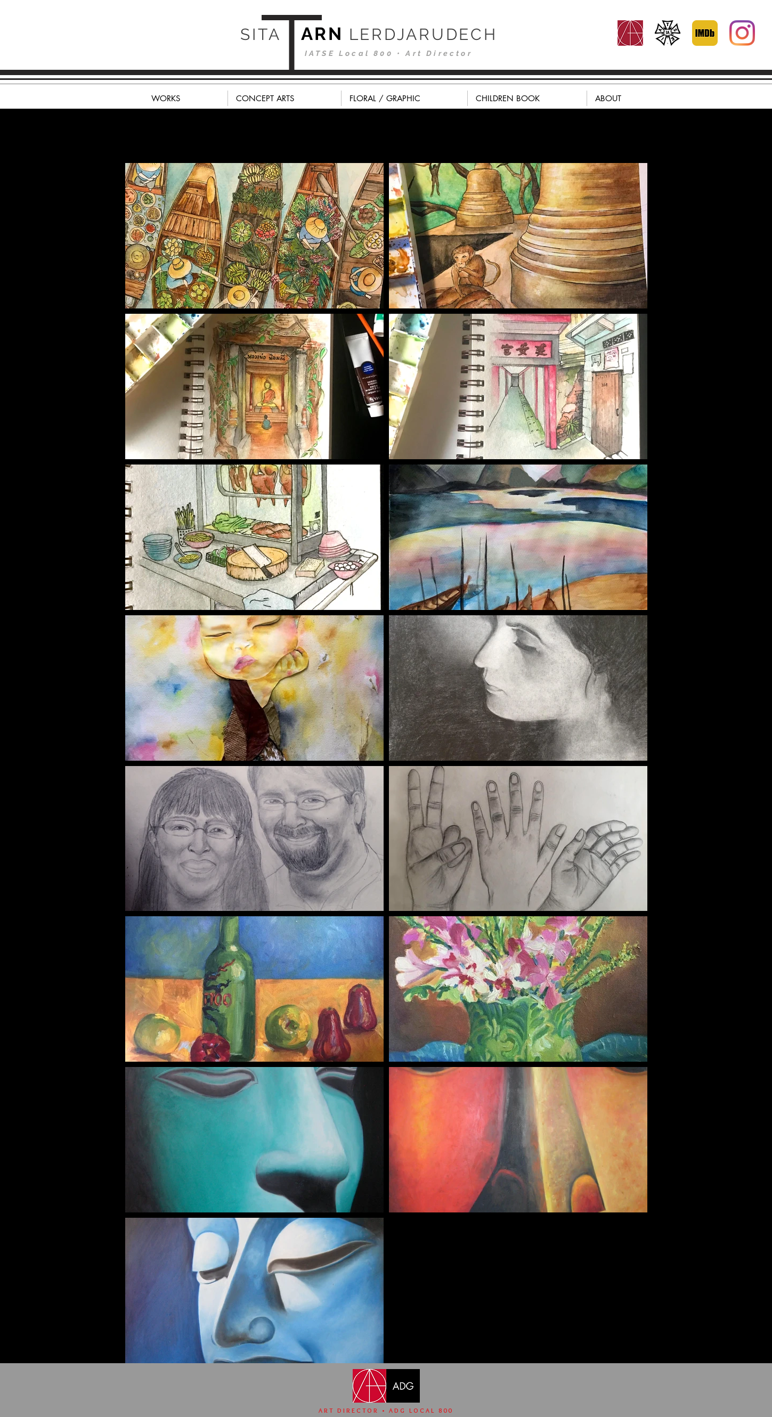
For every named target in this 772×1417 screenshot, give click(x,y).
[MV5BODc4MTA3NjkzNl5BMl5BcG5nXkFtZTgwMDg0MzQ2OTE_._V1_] (705, 33)
